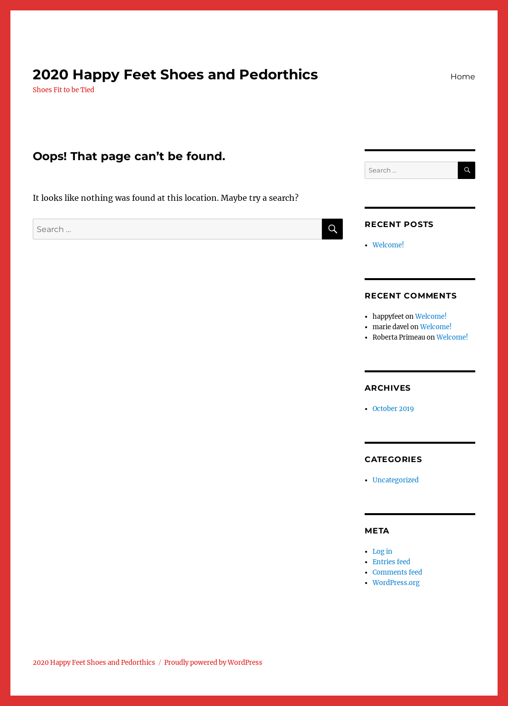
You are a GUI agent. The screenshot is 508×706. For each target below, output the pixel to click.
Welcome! (388, 245)
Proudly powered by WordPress (213, 662)
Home (462, 76)
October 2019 (393, 409)
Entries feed (391, 562)
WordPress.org (396, 583)
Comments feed (397, 572)
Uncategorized (396, 480)
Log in (382, 551)
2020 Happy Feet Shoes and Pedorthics (175, 74)
